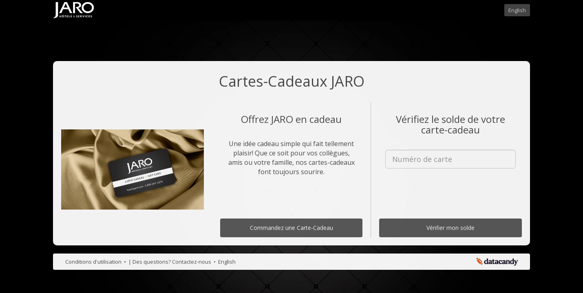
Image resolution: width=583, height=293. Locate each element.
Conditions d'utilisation (94, 261)
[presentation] (450, 190)
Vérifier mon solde (450, 228)
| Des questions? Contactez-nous (170, 261)
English (517, 10)
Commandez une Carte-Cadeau (291, 228)
